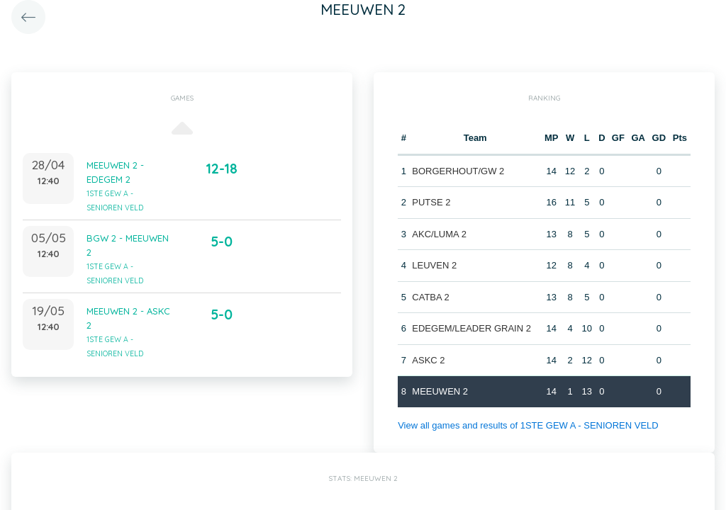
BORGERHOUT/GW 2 (458, 171)
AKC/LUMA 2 (439, 234)
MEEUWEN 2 (440, 391)
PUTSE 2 (431, 202)
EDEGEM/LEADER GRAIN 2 (471, 328)
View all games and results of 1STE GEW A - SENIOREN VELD (528, 425)
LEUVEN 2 (434, 265)
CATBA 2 (430, 297)
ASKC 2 (428, 360)
